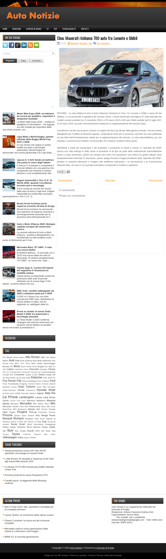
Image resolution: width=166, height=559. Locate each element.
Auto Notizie (76, 548)
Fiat (19, 380)
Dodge (49, 374)
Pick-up (32, 412)
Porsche (7, 415)
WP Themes (63, 555)
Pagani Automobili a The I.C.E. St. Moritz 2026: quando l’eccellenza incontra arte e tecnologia (35, 183)
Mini (52, 403)
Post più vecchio (155, 180)
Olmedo (44, 409)
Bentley (6, 366)
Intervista (25, 393)
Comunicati (25, 372)
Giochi (52, 384)
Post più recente (65, 180)
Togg (54, 431)
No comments (103, 43)
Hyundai (42, 389)
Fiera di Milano (43, 381)
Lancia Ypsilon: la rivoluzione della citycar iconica (29, 515)
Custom (35, 375)
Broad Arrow (32, 367)
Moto (27, 406)
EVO (50, 378)
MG (34, 403)
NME (38, 409)
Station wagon (9, 427)
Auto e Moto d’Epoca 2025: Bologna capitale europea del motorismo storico (36, 227)
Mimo (47, 404)
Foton (5, 384)
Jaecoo (32, 393)
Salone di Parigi (34, 422)
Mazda (6, 403)
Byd (50, 366)
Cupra (28, 374)
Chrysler (43, 369)
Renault (7, 418)
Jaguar (40, 393)
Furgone (23, 384)
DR (53, 374)
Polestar (52, 412)
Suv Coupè (20, 431)
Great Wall (41, 387)
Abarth (9, 357)
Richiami (18, 418)
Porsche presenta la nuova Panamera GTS (26, 475)
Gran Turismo (26, 386)
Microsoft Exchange (113, 555)
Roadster (29, 419)
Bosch (23, 367)
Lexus (6, 400)
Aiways (22, 357)
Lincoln (13, 401)
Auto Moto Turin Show (20, 363)
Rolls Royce (40, 419)
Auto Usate (36, 363)
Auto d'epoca (26, 360)
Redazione (16, 29)
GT (48, 29)
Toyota (16, 434)
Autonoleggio (49, 363)
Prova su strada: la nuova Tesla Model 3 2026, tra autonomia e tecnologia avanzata (33, 314)
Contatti (85, 29)
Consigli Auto (8, 375)
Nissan (31, 409)
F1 (54, 378)
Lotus (23, 401)
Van (46, 434)
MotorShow (7, 409)
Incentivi (6, 393)
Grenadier (51, 387)
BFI (11, 367)
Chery (26, 369)
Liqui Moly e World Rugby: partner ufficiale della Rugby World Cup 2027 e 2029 (35, 139)
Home (5, 29)
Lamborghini (26, 397)
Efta (23, 378)
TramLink (27, 434)
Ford (52, 380)
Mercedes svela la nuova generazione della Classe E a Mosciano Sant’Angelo (26, 530)
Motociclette (35, 406)
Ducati (18, 378)
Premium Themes (95, 555)
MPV (15, 409)
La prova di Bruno (33, 29)
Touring (5, 434)
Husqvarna (30, 390)
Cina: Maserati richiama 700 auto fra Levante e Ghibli (97, 38)
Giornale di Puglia (105, 548)
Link (18, 401)
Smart (22, 424)
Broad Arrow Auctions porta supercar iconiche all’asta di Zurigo (35, 204)
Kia (53, 393)
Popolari (10, 60)
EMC (45, 378)
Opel (5, 412)
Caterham (19, 369)
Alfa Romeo (32, 357)
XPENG (33, 438)
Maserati (51, 400)
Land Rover (49, 397)
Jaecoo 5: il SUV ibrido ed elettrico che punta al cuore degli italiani (35, 161)
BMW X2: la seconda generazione (22, 536)
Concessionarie (48, 372)
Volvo (20, 437)
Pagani (12, 412)
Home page (110, 180)
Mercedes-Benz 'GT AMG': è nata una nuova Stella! (34, 248)
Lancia (38, 397)
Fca (5, 380)
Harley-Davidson (9, 390)
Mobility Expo (18, 406)
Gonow (14, 387)
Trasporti (37, 434)
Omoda (52, 409)
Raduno (31, 415)
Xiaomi (26, 438)
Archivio (36, 60)
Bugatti (41, 366)
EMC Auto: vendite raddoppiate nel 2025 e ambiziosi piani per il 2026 (35, 292)
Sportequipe (38, 424)
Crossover (19, 374)
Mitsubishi (7, 406)
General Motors (34, 384)
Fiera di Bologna (29, 381)
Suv (55, 29)
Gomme (6, 387)
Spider (29, 424)
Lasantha (83, 555)
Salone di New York (19, 422)
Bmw (17, 366)
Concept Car (35, 372)
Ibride (52, 389)
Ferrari (12, 380)
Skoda (14, 424)
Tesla (47, 431)
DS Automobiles (9, 378)
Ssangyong (50, 424)
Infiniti (18, 393)
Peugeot (22, 411)
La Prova (10, 397)
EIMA (28, 378)
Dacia (42, 374)
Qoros (24, 415)
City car (6, 372)
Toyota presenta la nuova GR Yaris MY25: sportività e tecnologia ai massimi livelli (26, 452)
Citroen (51, 369)
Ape (47, 357)
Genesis (45, 384)
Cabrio (10, 369)
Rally (37, 415)
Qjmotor (17, 415)
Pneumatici (42, 412)
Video (53, 434)
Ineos (12, 393)
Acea (15, 357)
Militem (41, 404)
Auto (17, 360)
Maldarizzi (40, 400)
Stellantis (21, 427)
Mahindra (31, 400)
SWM (37, 431)
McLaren (15, 403)
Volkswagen (10, 437)
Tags (23, 60)
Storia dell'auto (69, 29)
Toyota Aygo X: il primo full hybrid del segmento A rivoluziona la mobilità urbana (35, 270)
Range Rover (48, 415)
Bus (46, 367)
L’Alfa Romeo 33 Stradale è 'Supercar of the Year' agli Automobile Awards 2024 (29, 460)
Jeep (47, 393)
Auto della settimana (42, 360)
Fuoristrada (13, 384)
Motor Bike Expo (48, 406)
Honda (21, 390)
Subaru (45, 427)
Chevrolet (34, 369)
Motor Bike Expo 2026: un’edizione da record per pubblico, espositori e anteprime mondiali (36, 116)
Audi (11, 360)
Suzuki (30, 430)
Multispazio (22, 409)
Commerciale (15, 372)
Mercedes (26, 403)
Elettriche (36, 377)
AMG (43, 357)
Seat (44, 421)
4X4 (4, 357)
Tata (42, 431)
